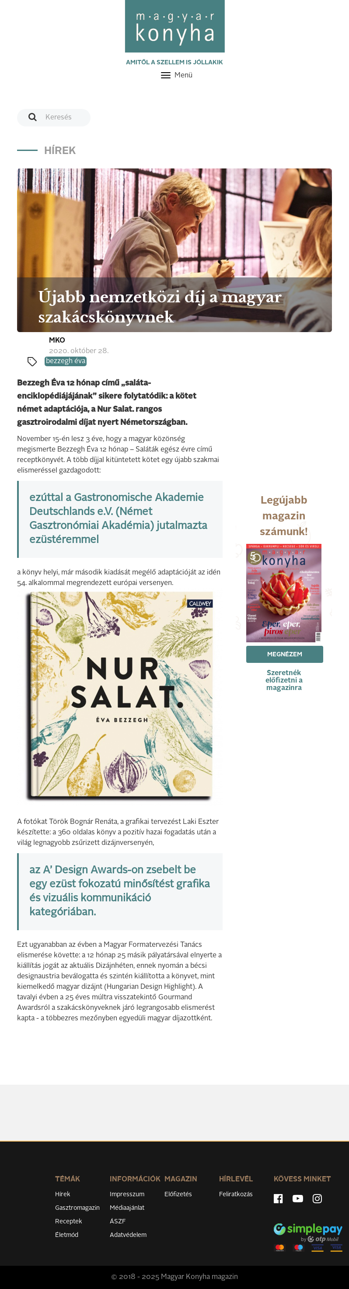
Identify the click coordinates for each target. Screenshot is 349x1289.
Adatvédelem (128, 1235)
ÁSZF (118, 1222)
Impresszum (127, 1194)
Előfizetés (178, 1194)
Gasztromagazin (77, 1208)
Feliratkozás (236, 1194)
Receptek (68, 1222)
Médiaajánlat (127, 1208)
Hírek (62, 1194)
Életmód (66, 1235)
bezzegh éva (65, 361)
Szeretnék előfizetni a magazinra (284, 681)
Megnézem (284, 655)
